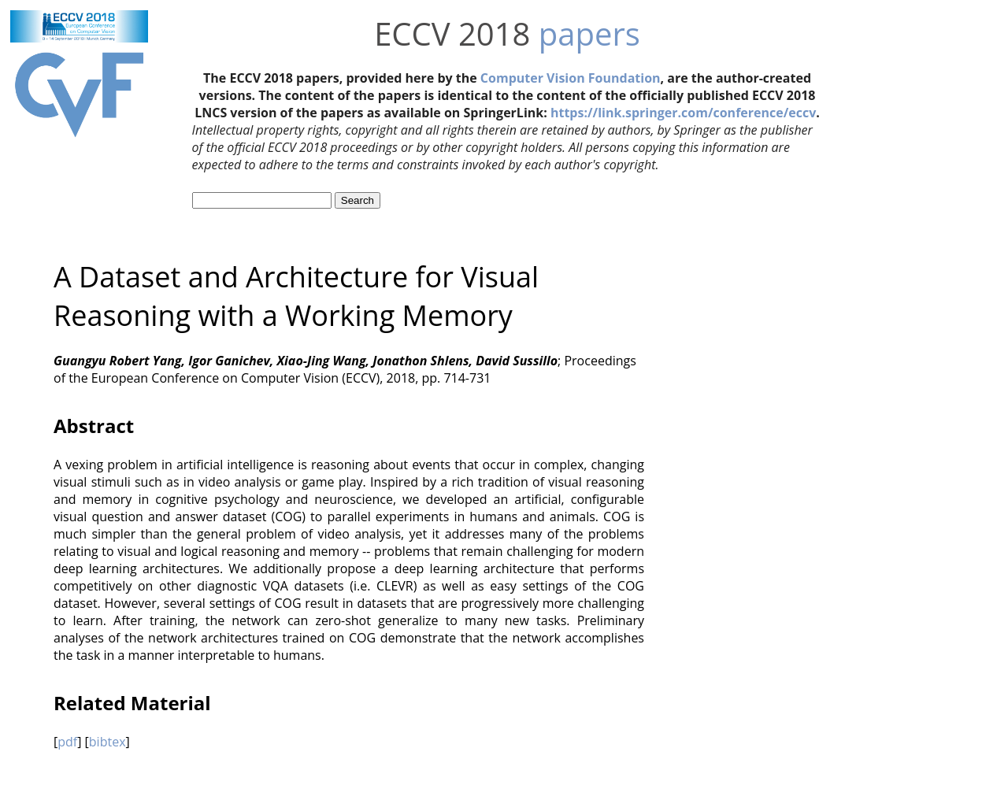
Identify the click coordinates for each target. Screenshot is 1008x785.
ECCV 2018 (452, 33)
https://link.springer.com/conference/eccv (683, 112)
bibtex (107, 741)
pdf (67, 741)
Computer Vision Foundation (570, 78)
